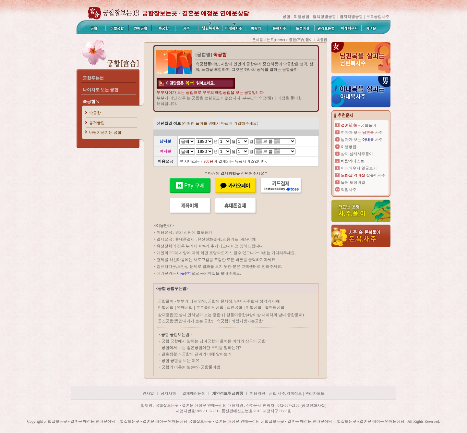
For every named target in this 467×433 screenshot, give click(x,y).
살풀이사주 (363, 175)
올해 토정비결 (353, 182)
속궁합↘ (91, 101)
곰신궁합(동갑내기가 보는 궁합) (185, 321)
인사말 (148, 393)
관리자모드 (315, 393)
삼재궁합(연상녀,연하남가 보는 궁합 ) (190, 315)
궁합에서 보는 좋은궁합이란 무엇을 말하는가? (201, 347)
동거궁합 (97, 122)
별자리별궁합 (351, 16)
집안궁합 (234, 307)
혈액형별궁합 (324, 16)
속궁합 (95, 113)
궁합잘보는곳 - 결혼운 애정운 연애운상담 (195, 13)
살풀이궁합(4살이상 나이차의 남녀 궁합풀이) (265, 315)
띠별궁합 (301, 16)
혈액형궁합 (274, 307)
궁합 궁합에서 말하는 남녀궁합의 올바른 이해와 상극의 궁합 (214, 341)
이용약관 (257, 393)
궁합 (286, 16)
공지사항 (169, 393)
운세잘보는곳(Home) (268, 40)
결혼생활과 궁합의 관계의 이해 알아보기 (197, 354)
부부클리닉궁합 (209, 307)
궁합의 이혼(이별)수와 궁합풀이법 (191, 367)
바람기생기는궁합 (247, 321)
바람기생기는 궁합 (105, 132)
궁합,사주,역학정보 (285, 393)
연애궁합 (185, 307)
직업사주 (348, 189)
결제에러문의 (194, 393)
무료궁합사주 (377, 16)
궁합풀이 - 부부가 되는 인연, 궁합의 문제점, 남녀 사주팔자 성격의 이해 (219, 301)
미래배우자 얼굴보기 (359, 168)
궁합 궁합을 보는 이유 (180, 360)
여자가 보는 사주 (362, 132)
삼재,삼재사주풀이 (357, 154)
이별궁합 (166, 307)
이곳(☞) (184, 273)
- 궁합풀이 (358, 125)
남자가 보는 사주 (362, 139)
